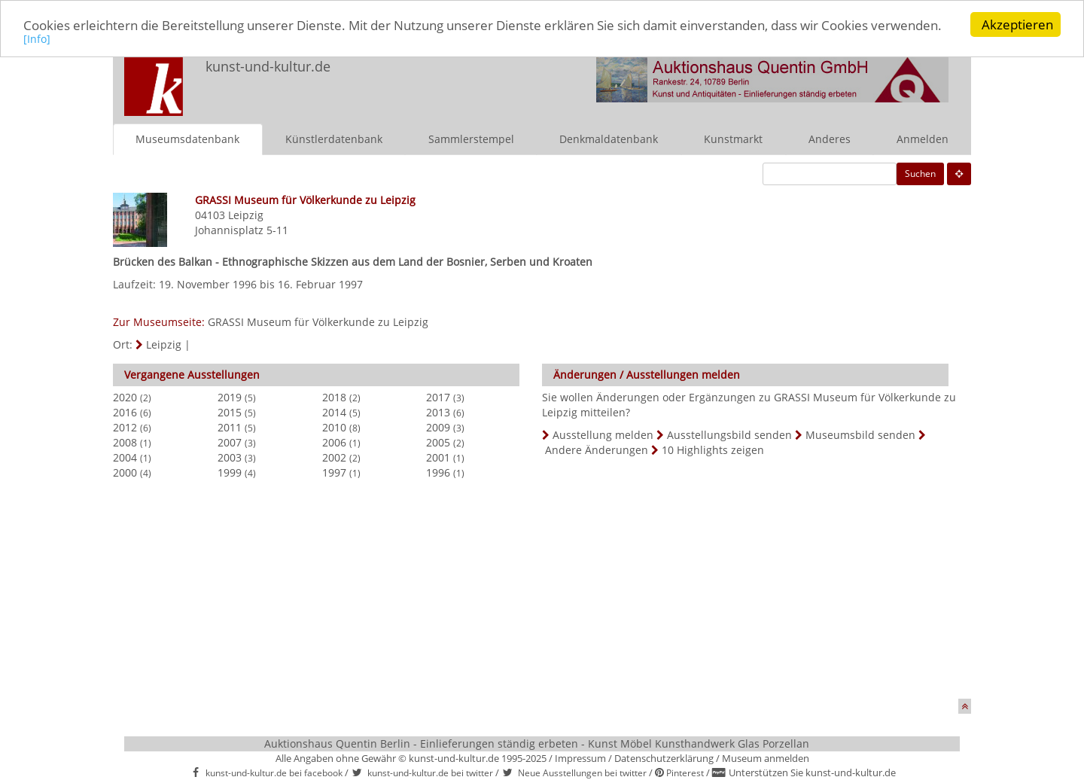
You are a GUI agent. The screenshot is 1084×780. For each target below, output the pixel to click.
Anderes (829, 138)
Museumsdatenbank (187, 138)
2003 (230, 456)
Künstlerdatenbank (333, 138)
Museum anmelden (765, 757)
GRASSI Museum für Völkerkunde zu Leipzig (318, 321)
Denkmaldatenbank (608, 138)
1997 (334, 472)
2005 (438, 441)
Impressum (580, 757)
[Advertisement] (536, 592)
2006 (334, 441)
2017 (438, 396)
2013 (438, 411)
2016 (125, 411)
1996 (438, 472)
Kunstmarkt (733, 138)
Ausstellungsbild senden (729, 434)
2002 (334, 456)
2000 (125, 472)
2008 (125, 441)
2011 (230, 426)
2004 (125, 456)
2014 (334, 411)
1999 (230, 472)
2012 (125, 426)
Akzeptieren (1017, 24)
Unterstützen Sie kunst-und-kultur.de (812, 772)
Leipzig (245, 214)
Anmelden (922, 138)
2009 (438, 426)
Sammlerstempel (471, 138)
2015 (230, 411)
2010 (334, 426)
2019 (230, 396)
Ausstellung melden (603, 434)
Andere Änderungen (596, 449)
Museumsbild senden (860, 434)
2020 (125, 396)
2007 (230, 441)
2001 (438, 456)
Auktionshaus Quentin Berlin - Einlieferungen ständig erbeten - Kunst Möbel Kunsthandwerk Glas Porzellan (536, 743)
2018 (334, 396)
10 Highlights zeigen (713, 449)
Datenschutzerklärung (664, 757)
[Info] (36, 39)
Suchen (920, 172)
